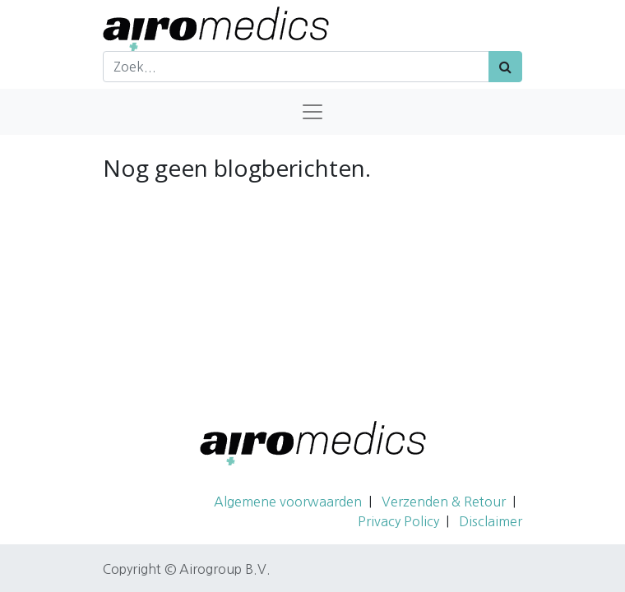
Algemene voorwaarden (288, 501)
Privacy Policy (398, 521)
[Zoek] (505, 66)
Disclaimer (490, 521)
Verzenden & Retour (444, 501)
